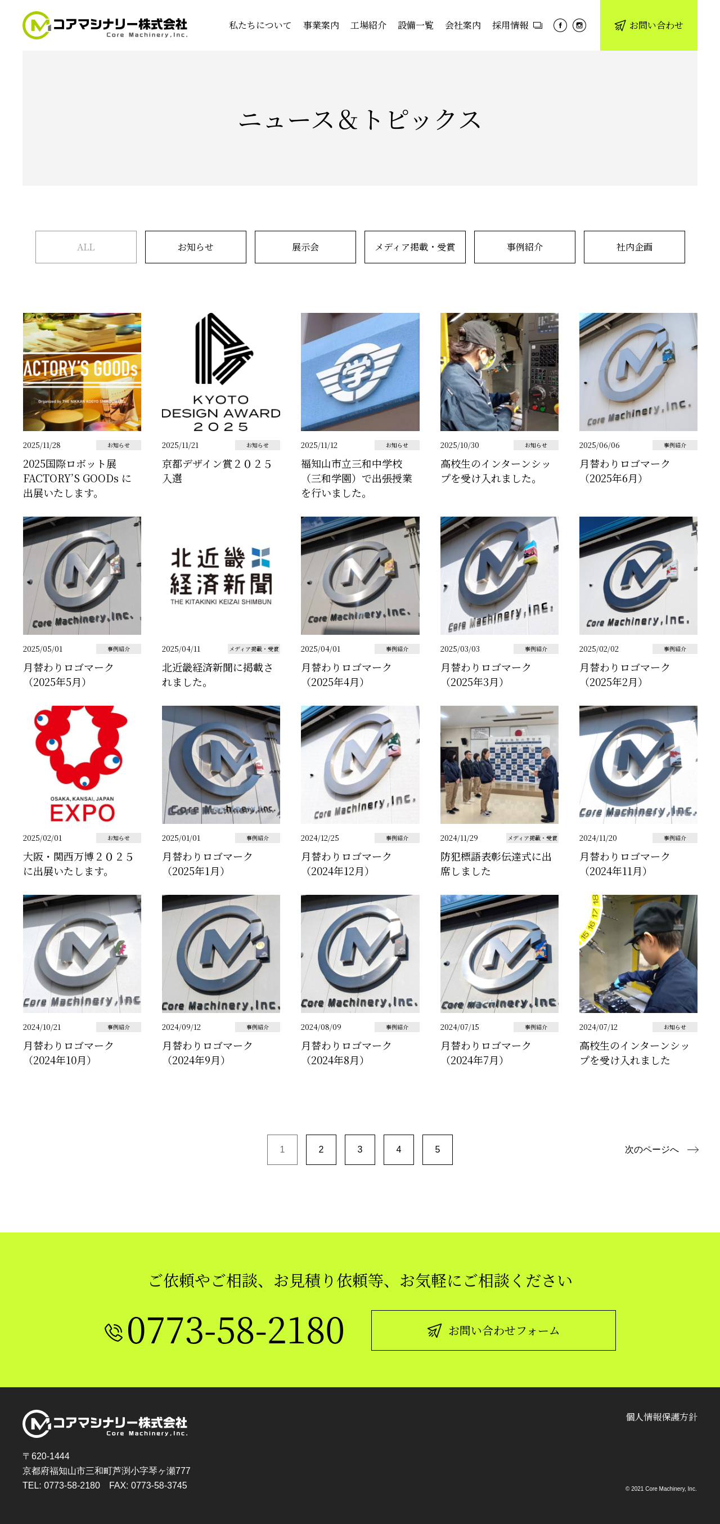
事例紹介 (525, 246)
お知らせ (196, 246)
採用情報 (517, 25)
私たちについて (260, 25)
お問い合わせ (648, 25)
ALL (85, 246)
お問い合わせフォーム (493, 1330)
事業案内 (321, 25)
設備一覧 (416, 25)
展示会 (305, 246)
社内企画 (634, 246)
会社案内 (463, 25)
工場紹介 (368, 25)
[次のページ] (662, 1150)
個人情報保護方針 (662, 1416)
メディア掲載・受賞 (415, 246)
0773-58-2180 (72, 1485)
